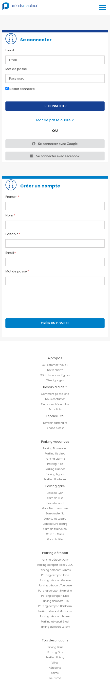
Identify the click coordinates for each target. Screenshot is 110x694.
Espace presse (55, 428)
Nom (9, 215)
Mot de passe (16, 69)
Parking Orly (55, 652)
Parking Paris (55, 647)
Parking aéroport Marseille (55, 591)
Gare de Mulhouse (55, 529)
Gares (55, 673)
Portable (11, 234)
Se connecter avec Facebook (55, 156)
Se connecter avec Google (54, 144)
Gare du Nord (55, 503)
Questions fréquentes (55, 404)
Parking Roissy (55, 657)
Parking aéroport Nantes (55, 570)
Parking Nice (55, 464)
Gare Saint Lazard (55, 519)
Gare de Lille (55, 539)
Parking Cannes (55, 469)
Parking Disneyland (55, 448)
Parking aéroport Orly (55, 560)
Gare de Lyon (55, 493)
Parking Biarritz (55, 459)
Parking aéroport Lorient (55, 627)
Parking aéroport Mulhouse (55, 611)
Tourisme (55, 678)
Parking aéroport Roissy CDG (55, 565)
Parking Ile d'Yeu (55, 453)
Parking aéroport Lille (55, 601)
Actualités (55, 409)
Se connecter (55, 106)
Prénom (11, 196)
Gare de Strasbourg (55, 524)
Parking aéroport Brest (55, 621)
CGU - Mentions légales (55, 375)
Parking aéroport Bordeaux (55, 606)
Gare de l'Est (55, 498)
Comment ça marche (55, 394)
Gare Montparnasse (55, 508)
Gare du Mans (55, 534)
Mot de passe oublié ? (55, 120)
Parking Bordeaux (55, 479)
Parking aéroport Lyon (55, 575)
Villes (55, 663)
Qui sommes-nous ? (55, 365)
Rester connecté (20, 89)
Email (9, 50)
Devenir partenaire (55, 423)
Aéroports (55, 668)
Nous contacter (55, 399)
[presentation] (42, 298)
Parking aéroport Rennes (55, 616)
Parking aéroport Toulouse (55, 585)
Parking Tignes (55, 474)
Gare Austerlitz (55, 513)
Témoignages (55, 380)
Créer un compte (55, 323)
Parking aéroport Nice (55, 596)
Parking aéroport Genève (55, 580)
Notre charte (55, 370)
